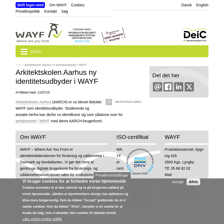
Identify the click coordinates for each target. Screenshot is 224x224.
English (202, 5)
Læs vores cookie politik (42, 220)
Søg (64, 11)
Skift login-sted (30, 5)
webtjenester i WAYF (33, 121)
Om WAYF (58, 5)
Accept (177, 183)
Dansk (186, 5)
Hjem (19, 64)
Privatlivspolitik (28, 11)
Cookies (78, 5)
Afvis (193, 183)
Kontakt (50, 11)
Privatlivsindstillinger (112, 177)
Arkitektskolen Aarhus (33, 102)
